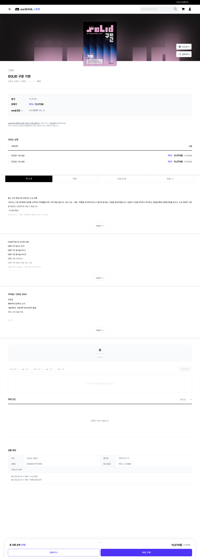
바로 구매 (146, 552)
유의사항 (52, 123)
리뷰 (170, 179)
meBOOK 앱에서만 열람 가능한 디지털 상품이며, (24, 123)
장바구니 (54, 552)
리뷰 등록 (185, 369)
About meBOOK (182, 2)
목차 (75, 179)
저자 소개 (122, 179)
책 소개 (29, 178)
